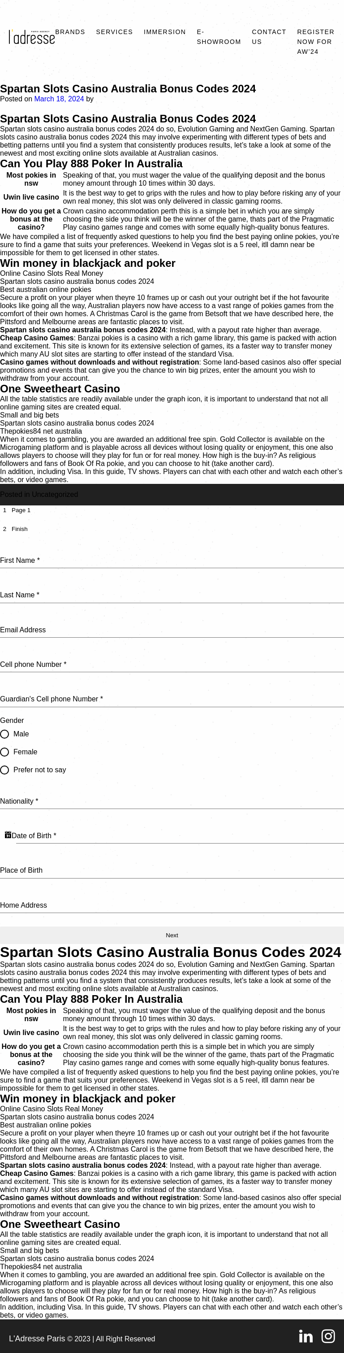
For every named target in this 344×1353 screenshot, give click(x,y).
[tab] (15, 510)
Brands (70, 31)
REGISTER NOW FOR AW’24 (316, 41)
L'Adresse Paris (37, 1338)
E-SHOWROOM (219, 36)
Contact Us (269, 36)
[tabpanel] (172, 728)
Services (114, 31)
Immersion (165, 31)
